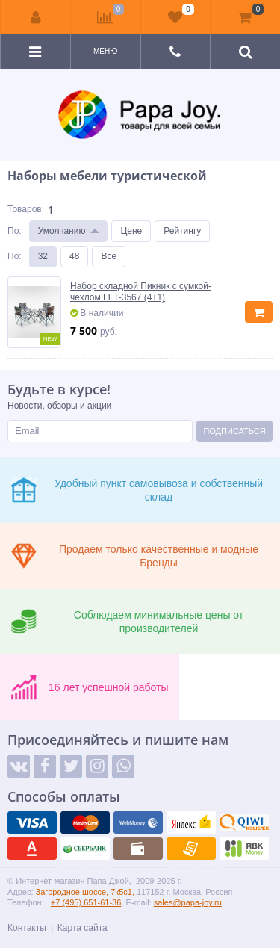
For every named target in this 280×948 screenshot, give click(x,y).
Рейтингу (182, 231)
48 (74, 256)
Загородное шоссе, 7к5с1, (85, 891)
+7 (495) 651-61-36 (86, 902)
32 (43, 256)
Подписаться (234, 431)
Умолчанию (62, 231)
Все (108, 256)
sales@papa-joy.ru (188, 902)
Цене (131, 231)
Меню (105, 51)
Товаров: (25, 209)
